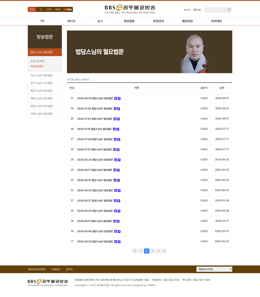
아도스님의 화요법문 (41, 75)
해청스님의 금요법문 (41, 98)
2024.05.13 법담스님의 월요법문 (96, 225)
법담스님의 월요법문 (41, 52)
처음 (134, 255)
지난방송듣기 (37, 66)
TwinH (154, 290)
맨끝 (164, 255)
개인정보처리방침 (36, 274)
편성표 (57, 9)
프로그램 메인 (37, 61)
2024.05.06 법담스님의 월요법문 (96, 235)
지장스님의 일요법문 (41, 113)
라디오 (49, 9)
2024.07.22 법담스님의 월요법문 (96, 119)
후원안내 (158, 21)
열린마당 (187, 21)
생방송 (32, 9)
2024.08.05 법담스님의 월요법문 (96, 98)
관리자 (69, 274)
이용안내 (55, 274)
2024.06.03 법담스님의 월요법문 (96, 193)
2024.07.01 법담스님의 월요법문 (96, 151)
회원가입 (197, 10)
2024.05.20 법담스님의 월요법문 (96, 214)
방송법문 (129, 21)
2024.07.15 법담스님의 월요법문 (96, 130)
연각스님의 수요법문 (41, 83)
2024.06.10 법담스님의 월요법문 (96, 182)
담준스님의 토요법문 (41, 106)
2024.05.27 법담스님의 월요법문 (96, 204)
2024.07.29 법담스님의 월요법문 (96, 109)
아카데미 (216, 21)
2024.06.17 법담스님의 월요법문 (96, 172)
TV (40, 9)
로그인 (187, 10)
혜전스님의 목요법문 (41, 90)
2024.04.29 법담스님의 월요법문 (96, 246)
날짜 (222, 88)
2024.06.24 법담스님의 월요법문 (96, 162)
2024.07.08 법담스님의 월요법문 (96, 140)
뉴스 (100, 21)
